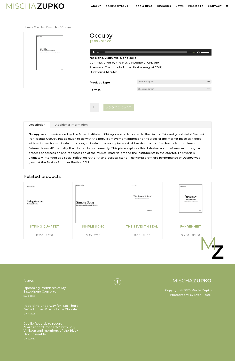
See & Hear (144, 6)
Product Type (100, 82)
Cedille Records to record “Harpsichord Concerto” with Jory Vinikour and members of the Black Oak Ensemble (51, 329)
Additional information (71, 124)
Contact (215, 6)
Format (95, 89)
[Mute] (198, 52)
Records (164, 6)
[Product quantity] (94, 107)
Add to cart (119, 107)
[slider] (146, 52)
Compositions (117, 6)
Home (27, 27)
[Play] (93, 52)
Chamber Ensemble (46, 27)
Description (37, 124)
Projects (196, 6)
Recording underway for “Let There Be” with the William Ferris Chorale (51, 307)
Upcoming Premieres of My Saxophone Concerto (45, 289)
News (180, 6)
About (96, 6)
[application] (151, 52)
